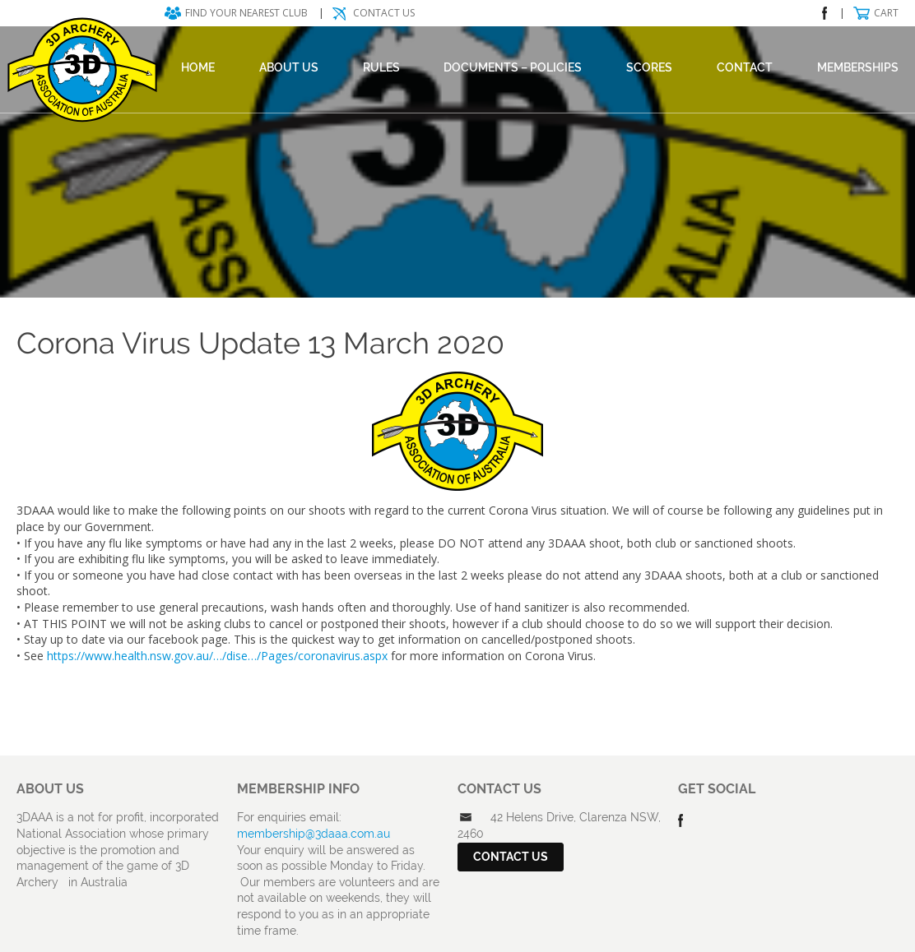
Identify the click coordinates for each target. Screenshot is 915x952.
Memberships (858, 67)
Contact (745, 67)
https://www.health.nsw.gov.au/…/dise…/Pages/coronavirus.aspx (217, 655)
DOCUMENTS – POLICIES (513, 67)
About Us (288, 67)
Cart (886, 13)
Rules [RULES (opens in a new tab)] (381, 67)
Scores (649, 67)
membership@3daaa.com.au (313, 833)
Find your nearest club (246, 13)
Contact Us (384, 13)
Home (198, 67)
